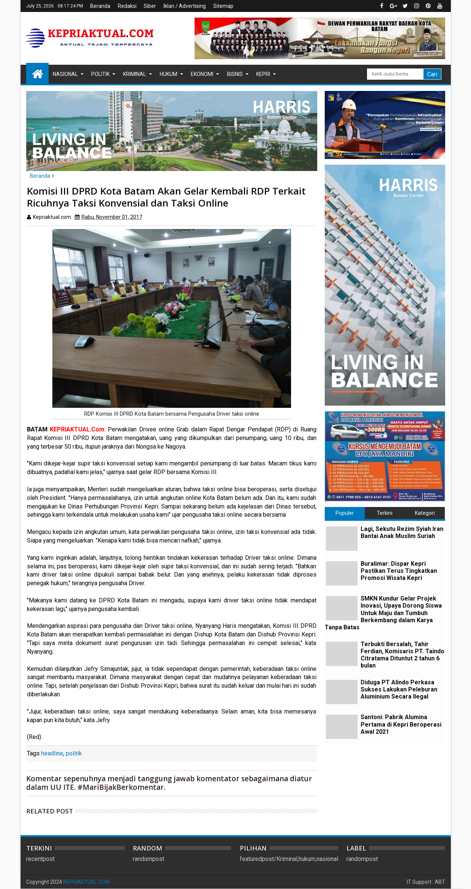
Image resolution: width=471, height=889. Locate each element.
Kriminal (134, 74)
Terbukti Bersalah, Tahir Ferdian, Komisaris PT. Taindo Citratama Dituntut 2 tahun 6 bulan (402, 655)
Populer (345, 513)
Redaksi (127, 6)
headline (52, 753)
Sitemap (223, 6)
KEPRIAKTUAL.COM (86, 882)
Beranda (100, 6)
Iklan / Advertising (184, 6)
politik (74, 753)
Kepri (263, 74)
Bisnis (235, 74)
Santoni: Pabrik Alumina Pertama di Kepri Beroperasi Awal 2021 (401, 724)
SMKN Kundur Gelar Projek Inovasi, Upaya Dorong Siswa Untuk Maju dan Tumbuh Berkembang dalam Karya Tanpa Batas (383, 613)
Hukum (168, 74)
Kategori (425, 513)
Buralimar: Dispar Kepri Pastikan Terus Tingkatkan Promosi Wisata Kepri (399, 570)
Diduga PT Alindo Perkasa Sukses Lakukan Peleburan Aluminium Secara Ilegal (399, 689)
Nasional (65, 74)
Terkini (384, 513)
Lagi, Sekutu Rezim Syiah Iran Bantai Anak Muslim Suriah (402, 532)
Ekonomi (202, 74)
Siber (150, 6)
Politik (100, 74)
